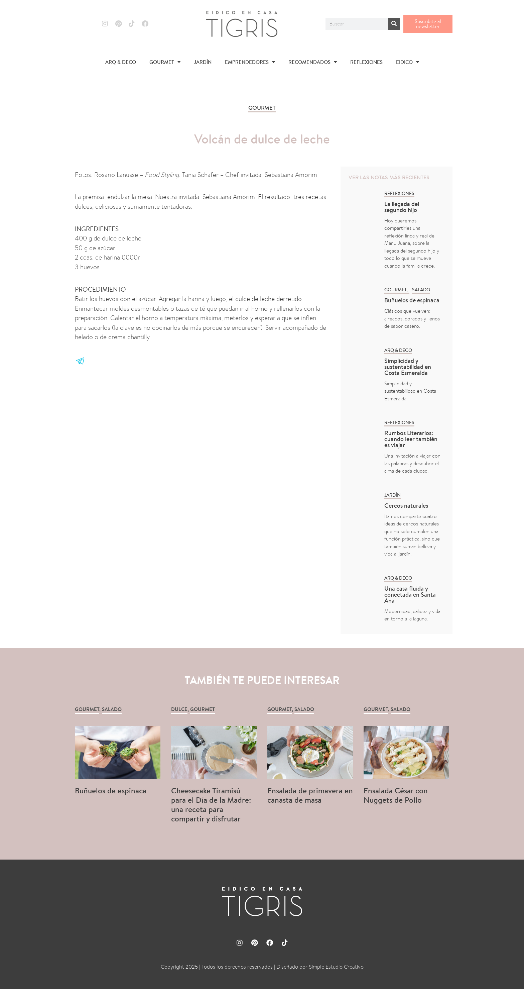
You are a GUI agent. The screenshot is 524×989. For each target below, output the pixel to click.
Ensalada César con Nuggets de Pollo (396, 795)
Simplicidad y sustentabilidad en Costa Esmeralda (407, 367)
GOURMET (164, 62)
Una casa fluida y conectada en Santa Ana (410, 594)
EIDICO (407, 62)
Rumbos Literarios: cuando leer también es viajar (410, 439)
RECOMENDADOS (312, 62)
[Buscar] (394, 24)
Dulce (179, 709)
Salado (421, 290)
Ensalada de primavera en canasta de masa (310, 795)
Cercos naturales (406, 505)
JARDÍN (203, 62)
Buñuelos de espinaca (412, 300)
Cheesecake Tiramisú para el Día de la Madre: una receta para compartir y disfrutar (211, 804)
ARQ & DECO (120, 62)
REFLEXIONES (366, 62)
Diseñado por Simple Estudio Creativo (320, 966)
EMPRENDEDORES (250, 62)
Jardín (392, 495)
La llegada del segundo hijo (401, 207)
